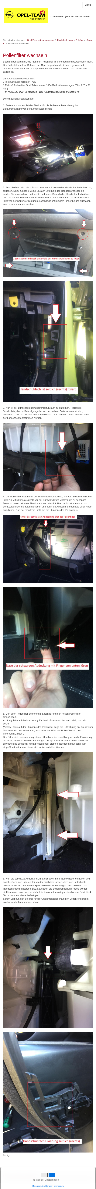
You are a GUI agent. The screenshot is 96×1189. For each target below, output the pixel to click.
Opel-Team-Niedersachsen (40, 40)
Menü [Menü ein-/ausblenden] (88, 4)
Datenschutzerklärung (42, 1186)
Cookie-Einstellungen (46, 1179)
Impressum (59, 1186)
